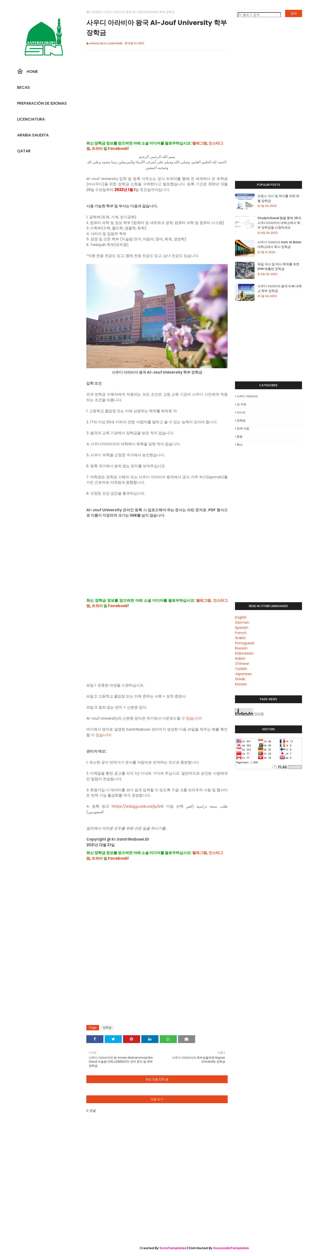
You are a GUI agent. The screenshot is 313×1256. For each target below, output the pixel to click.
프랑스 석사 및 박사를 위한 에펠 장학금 (278, 198)
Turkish (241, 668)
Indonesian (244, 653)
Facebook (117, 148)
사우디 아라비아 (247, 396)
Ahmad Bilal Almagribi (106, 43)
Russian (241, 648)
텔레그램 (199, 143)
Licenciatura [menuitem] (31, 119)
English (240, 617)
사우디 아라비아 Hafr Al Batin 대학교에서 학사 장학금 (279, 244)
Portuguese (245, 643)
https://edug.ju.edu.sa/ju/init (138, 806)
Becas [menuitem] (23, 87)
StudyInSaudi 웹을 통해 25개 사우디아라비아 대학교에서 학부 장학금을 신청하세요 (279, 223)
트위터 (97, 148)
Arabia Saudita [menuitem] (33, 135)
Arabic (240, 637)
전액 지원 (243, 428)
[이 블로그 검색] (259, 14)
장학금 (96, 12)
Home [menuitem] (27, 71)
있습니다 (193, 718)
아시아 (241, 412)
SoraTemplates (172, 1248)
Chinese (242, 663)
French (241, 632)
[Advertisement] (157, 101)
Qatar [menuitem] (24, 151)
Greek (240, 679)
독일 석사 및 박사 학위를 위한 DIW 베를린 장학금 (278, 266)
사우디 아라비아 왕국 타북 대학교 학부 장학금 (279, 288)
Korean (241, 684)
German (242, 622)
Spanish (241, 627)
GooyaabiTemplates (231, 1248)
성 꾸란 (241, 404)
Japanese (243, 673)
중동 (240, 436)
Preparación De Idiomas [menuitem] (42, 103)
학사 (240, 445)
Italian (240, 658)
